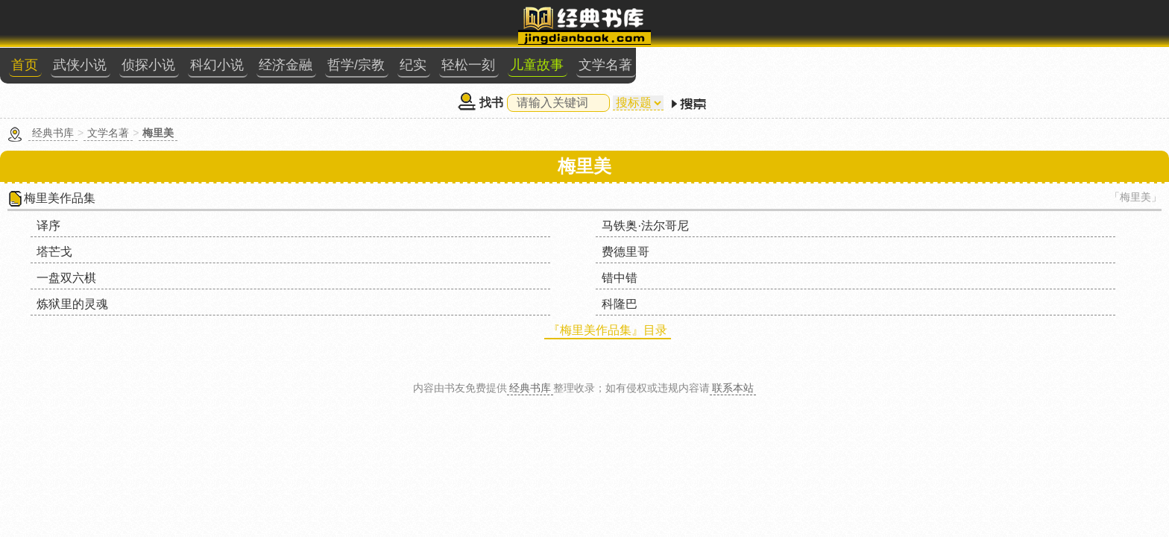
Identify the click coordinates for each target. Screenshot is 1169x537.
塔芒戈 (616, 189)
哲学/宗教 (682, 27)
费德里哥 (801, 189)
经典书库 (259, 97)
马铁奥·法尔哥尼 (462, 189)
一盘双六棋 (270, 216)
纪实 (734, 27)
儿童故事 (848, 27)
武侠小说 (430, 27)
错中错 (437, 216)
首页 (379, 27)
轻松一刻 (785, 27)
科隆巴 (795, 216)
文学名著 (910, 27)
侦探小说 (493, 27)
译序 (252, 189)
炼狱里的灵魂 (633, 216)
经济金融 (618, 27)
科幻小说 (555, 27)
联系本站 (733, 289)
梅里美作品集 (271, 162)
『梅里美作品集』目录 (599, 242)
